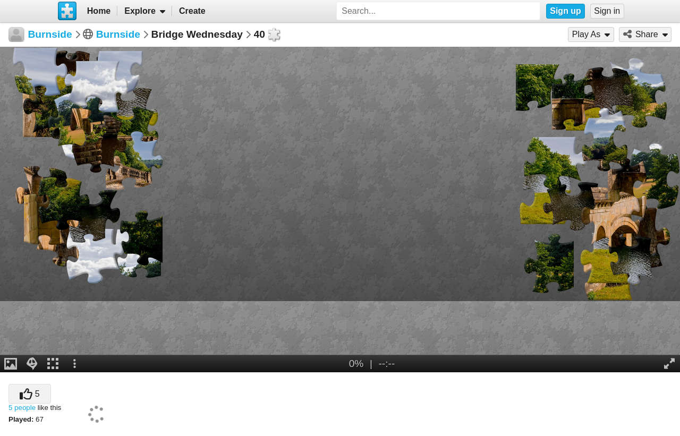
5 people (22, 408)
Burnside (118, 34)
